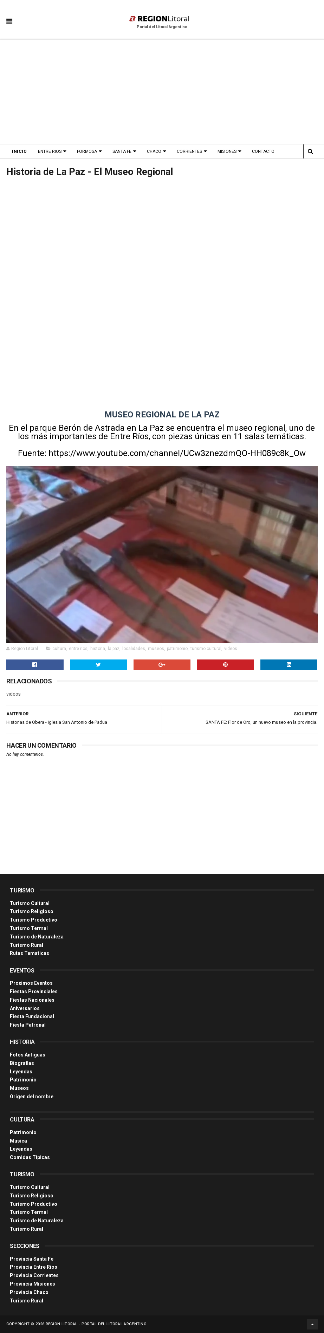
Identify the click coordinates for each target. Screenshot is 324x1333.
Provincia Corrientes (34, 1275)
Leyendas (21, 1071)
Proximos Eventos (31, 983)
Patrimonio (23, 1079)
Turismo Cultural (30, 903)
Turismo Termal (29, 928)
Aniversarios (25, 1008)
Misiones (227, 151)
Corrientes (189, 151)
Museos (19, 1088)
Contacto (263, 151)
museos (156, 648)
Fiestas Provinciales (34, 991)
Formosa (87, 151)
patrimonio (177, 648)
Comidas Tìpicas (30, 1157)
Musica (18, 1141)
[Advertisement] (162, 91)
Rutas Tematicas (29, 953)
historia (97, 648)
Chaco (154, 151)
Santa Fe (121, 151)
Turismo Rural (26, 945)
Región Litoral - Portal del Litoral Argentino (96, 1324)
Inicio (19, 151)
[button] (9, 16)
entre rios (78, 648)
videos (230, 648)
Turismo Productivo (33, 920)
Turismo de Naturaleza (37, 936)
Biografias (22, 1063)
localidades (133, 648)
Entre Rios (49, 151)
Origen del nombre (31, 1096)
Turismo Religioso (31, 911)
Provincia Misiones (32, 1284)
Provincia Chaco (29, 1292)
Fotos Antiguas (27, 1055)
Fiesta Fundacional (32, 1016)
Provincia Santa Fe (31, 1259)
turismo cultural (205, 648)
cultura (59, 648)
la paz (113, 648)
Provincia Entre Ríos (33, 1267)
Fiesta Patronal (28, 1025)
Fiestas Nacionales (32, 1000)
